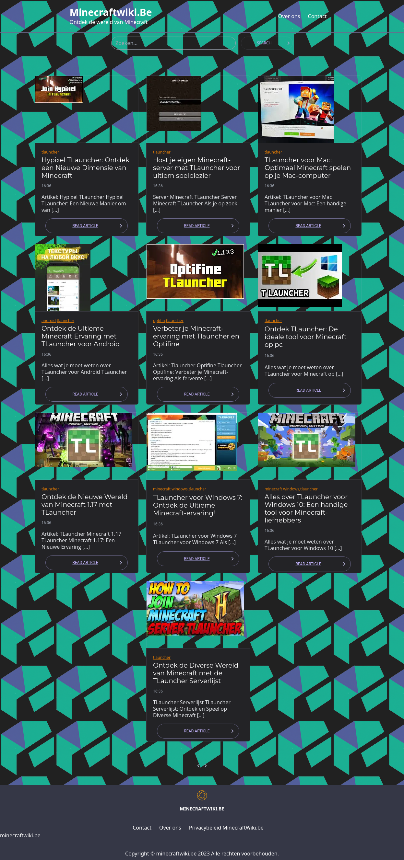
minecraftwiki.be (111, 12)
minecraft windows (170, 489)
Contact (317, 16)
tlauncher (50, 152)
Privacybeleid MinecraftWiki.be (226, 827)
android (49, 320)
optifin (159, 320)
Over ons (289, 16)
